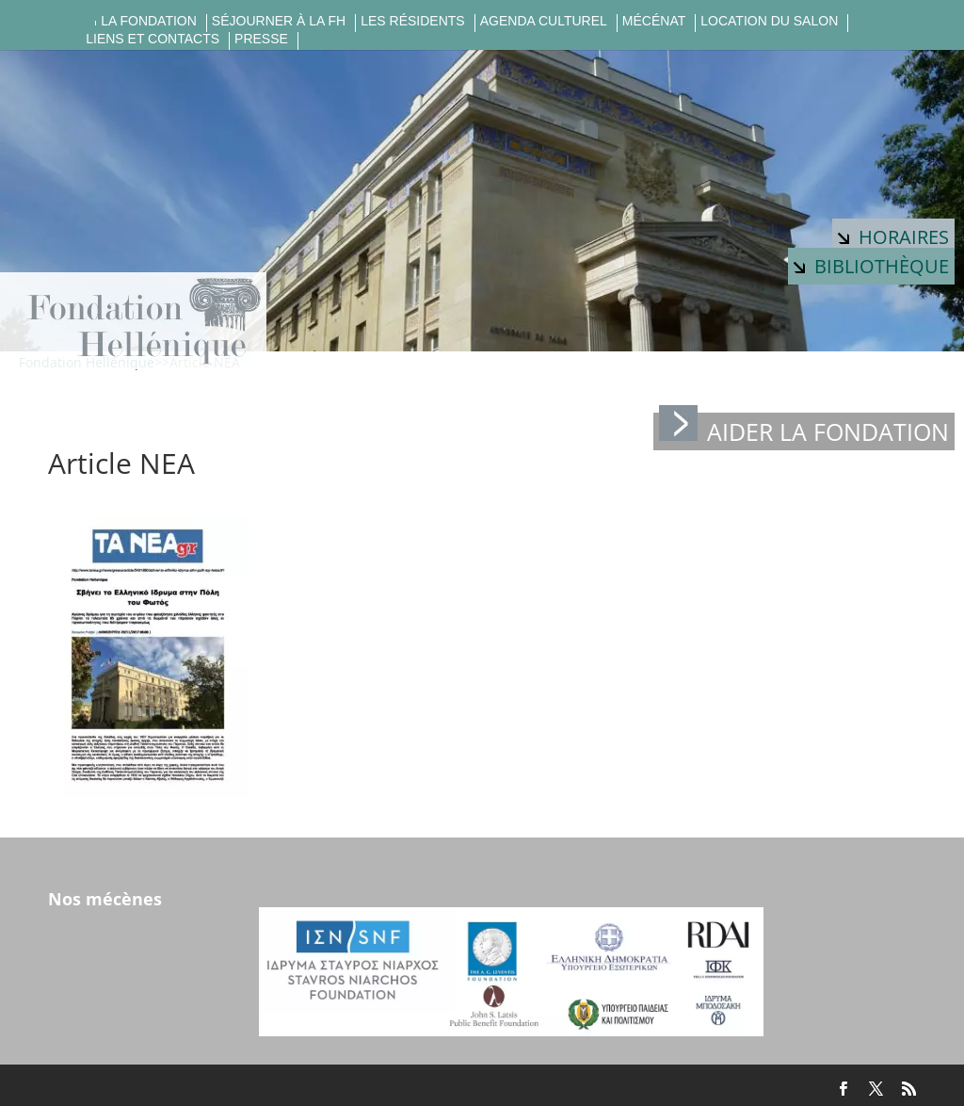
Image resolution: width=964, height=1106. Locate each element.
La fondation (149, 21)
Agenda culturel (543, 21)
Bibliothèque (871, 266)
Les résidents (412, 21)
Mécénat (653, 21)
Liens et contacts (152, 39)
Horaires (893, 237)
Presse (261, 39)
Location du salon (769, 21)
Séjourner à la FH (278, 21)
